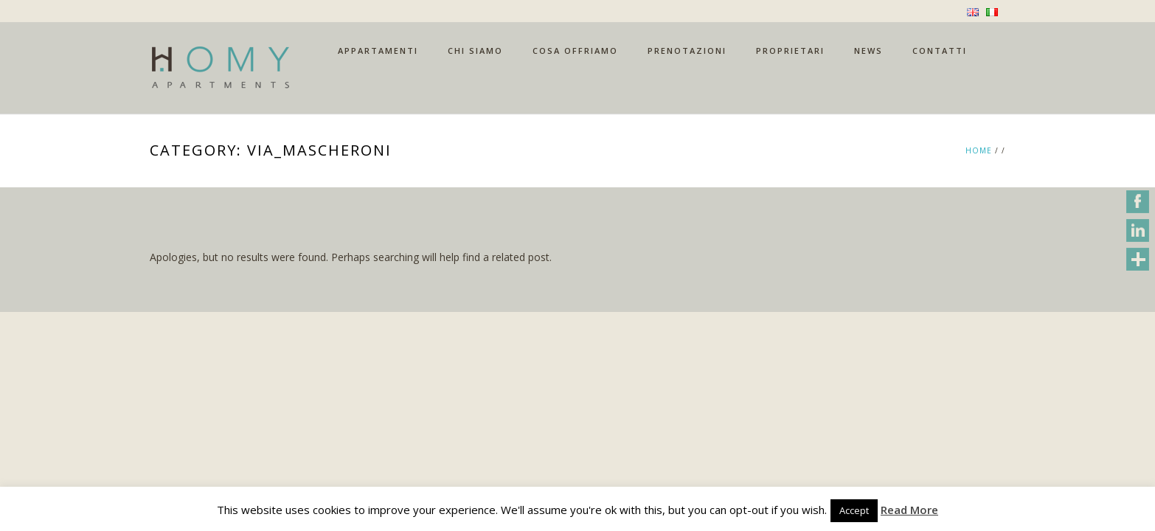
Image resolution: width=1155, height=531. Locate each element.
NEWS (868, 50)
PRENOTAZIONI (687, 50)
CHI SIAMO (475, 50)
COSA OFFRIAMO (575, 50)
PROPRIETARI (790, 50)
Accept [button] (854, 510)
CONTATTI (939, 50)
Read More (909, 509)
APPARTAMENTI (378, 50)
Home (978, 150)
